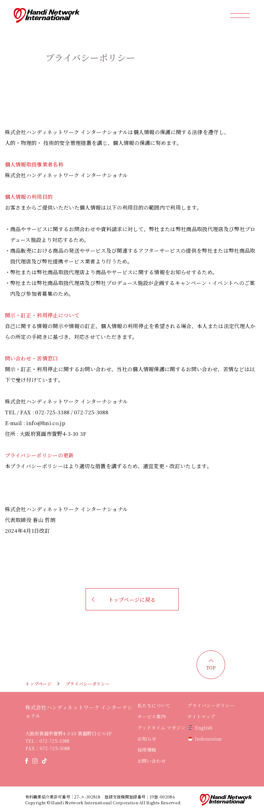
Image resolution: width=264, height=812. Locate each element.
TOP (211, 667)
